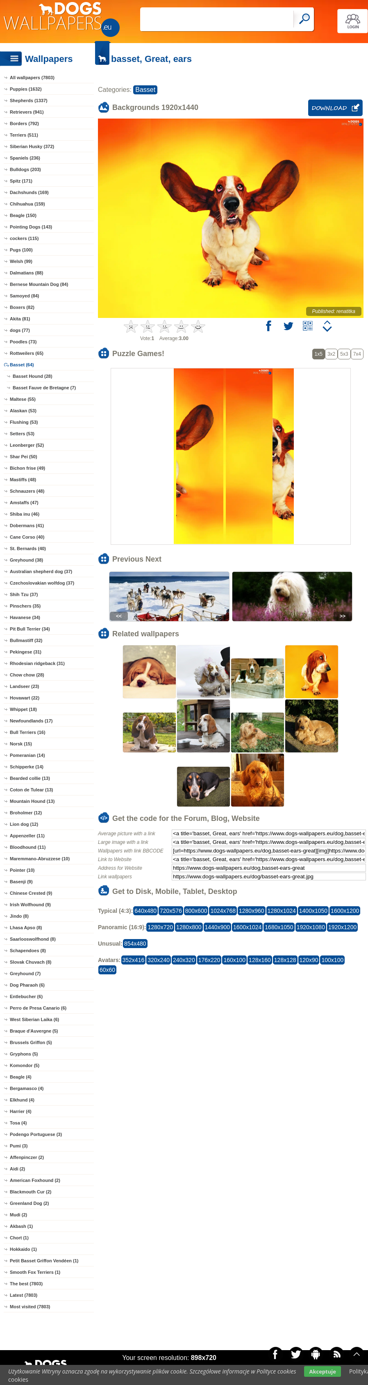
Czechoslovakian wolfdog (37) (42, 583)
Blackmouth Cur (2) (30, 1191)
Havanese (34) (25, 617)
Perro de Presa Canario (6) (38, 1008)
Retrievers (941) (27, 112)
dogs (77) (20, 330)
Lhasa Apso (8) (26, 927)
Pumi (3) (18, 1145)
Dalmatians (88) (26, 272)
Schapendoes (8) (28, 950)
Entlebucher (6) (26, 996)
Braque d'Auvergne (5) (34, 1030)
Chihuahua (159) (27, 203)
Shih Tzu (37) (24, 594)
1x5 (319, 354)
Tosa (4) (18, 1122)
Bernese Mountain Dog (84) (39, 284)
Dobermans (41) (27, 525)
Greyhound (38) (26, 560)
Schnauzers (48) (27, 491)
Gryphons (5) (24, 1053)
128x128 (285, 960)
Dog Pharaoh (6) (27, 985)
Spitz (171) (21, 180)
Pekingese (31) (25, 651)
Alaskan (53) (23, 410)
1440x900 (217, 927)
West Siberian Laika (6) (34, 1019)
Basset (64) (22, 364)
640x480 (145, 910)
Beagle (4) (21, 1076)
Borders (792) (24, 123)
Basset (145, 89)
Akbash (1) (21, 1226)
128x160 (260, 960)
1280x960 (251, 910)
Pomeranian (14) (27, 755)
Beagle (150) (23, 215)
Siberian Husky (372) (32, 146)
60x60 (107, 970)
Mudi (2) (18, 1214)
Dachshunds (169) (29, 192)
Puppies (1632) (26, 89)
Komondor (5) (24, 1065)
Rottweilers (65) (26, 353)
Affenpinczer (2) (27, 1157)
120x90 (309, 960)
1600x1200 (345, 910)
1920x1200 (342, 927)
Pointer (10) (22, 870)
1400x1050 (313, 910)
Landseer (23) (24, 686)
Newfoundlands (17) (31, 720)
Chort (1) (19, 1237)
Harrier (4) (21, 1111)
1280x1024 (282, 910)
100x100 (332, 960)
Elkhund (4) (22, 1099)
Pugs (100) (21, 249)
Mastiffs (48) (23, 479)
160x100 (234, 960)
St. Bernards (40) (28, 548)
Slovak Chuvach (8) (30, 962)
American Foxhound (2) (35, 1180)
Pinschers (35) (25, 605)
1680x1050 (279, 927)
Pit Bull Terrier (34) (30, 628)
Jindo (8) (19, 916)
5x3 (344, 354)
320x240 (159, 960)
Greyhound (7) (25, 973)
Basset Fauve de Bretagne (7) (44, 387)
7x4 (357, 354)
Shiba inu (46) (24, 514)
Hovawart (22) (24, 697)
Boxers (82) (22, 307)
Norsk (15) (21, 743)
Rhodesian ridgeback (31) (37, 663)
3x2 (331, 354)
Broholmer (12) (26, 812)
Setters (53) (22, 433)
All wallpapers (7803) (32, 77)
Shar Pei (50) (23, 456)
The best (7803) (26, 1283)
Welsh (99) (21, 261)
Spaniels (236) (25, 157)
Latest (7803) (23, 1295)
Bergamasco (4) (27, 1088)
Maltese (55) (23, 399)
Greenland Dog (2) (29, 1203)
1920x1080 (311, 927)
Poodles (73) (23, 341)
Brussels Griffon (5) (31, 1042)
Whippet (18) (23, 709)
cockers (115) (24, 238)
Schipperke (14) (26, 766)
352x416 (134, 960)
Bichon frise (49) (27, 468)
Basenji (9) (21, 881)
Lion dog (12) (24, 824)
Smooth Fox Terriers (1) (35, 1272)
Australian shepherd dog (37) (41, 571)
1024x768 (223, 910)
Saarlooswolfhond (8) (33, 939)
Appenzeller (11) (27, 835)
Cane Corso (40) (27, 537)
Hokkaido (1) (23, 1249)
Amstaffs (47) (24, 502)
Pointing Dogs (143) (31, 226)
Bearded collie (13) (30, 778)
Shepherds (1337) (29, 100)
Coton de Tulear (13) (31, 789)
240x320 (184, 960)
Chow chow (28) (27, 674)
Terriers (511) (24, 135)
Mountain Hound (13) (32, 801)
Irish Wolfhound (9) (30, 904)
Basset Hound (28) (32, 376)
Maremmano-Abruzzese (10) (40, 858)
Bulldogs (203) (25, 169)
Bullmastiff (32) (26, 640)
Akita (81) (20, 318)
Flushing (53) (24, 422)
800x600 (196, 910)
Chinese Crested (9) (31, 893)
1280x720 (160, 927)
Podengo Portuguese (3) (36, 1134)
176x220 (209, 960)
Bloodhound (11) (27, 847)
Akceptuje (322, 1371)
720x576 (171, 910)
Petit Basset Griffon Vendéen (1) (44, 1260)
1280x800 (189, 927)
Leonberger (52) (27, 445)
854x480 (135, 943)
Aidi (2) (17, 1168)
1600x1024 (247, 927)
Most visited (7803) (30, 1306)
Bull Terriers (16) (27, 732)
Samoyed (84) (24, 295)
